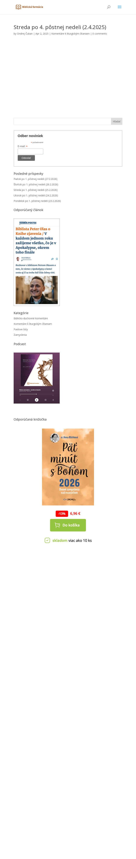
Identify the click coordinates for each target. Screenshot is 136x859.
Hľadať (116, 121)
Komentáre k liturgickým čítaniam (70, 33)
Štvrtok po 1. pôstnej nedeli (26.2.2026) (36, 184)
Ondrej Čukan (25, 33)
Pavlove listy (21, 329)
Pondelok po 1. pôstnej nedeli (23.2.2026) (37, 201)
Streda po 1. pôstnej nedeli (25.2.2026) (36, 190)
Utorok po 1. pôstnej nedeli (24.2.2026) (36, 195)
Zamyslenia (20, 334)
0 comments (99, 33)
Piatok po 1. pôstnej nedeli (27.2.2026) (35, 179)
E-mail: (23, 146)
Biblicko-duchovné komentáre (31, 318)
